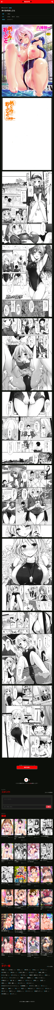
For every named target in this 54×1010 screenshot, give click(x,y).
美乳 (36, 980)
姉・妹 (13, 980)
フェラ (44, 969)
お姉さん (21, 991)
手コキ (5, 991)
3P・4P (5, 977)
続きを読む (27, 767)
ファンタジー (14, 977)
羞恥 (4, 988)
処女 (48, 975)
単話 (4, 969)
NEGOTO (27, 2)
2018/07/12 (10, 19)
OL (18, 988)
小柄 (47, 991)
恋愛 (43, 980)
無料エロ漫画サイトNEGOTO (29, 1001)
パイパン (29, 991)
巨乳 (20, 969)
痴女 (11, 988)
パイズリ (22, 983)
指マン (12, 991)
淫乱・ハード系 (40, 977)
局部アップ (39, 991)
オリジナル (15, 975)
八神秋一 (9, 14)
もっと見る (50, 966)
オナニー (40, 988)
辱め (4, 983)
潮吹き (21, 980)
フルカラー (33, 972)
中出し (36, 969)
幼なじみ (32, 988)
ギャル (49, 988)
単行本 (13, 16)
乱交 (24, 988)
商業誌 (10, 8)
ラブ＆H (25, 975)
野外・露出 (12, 983)
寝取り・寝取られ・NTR (36, 975)
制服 (23, 977)
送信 (49, 806)
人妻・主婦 (23, 972)
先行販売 (5, 993)
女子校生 (5, 972)
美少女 (17, 16)
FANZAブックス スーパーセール (10, 985)
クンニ (44, 985)
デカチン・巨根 (35, 985)
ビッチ (13, 993)
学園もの (5, 980)
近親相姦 (24, 985)
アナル (29, 980)
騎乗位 (30, 977)
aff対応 (8, 16)
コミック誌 (6, 975)
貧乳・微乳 (43, 972)
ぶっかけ (30, 983)
